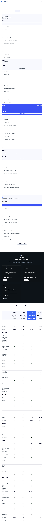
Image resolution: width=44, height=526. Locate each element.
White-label (17, 491)
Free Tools (3, 510)
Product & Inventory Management (21, 492)
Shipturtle (17, 500)
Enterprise (31, 486)
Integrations (3, 502)
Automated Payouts (19, 489)
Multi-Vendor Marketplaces (5, 486)
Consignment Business (5, 487)
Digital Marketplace (4, 492)
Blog (2, 500)
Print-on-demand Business (5, 489)
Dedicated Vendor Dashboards (20, 486)
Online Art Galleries (4, 491)
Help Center (3, 505)
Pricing (31, 487)
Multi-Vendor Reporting (5, 494)
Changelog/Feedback (5, 508)
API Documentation (4, 507)
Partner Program (32, 491)
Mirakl (17, 502)
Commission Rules (18, 487)
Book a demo (32, 489)
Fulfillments (17, 494)
